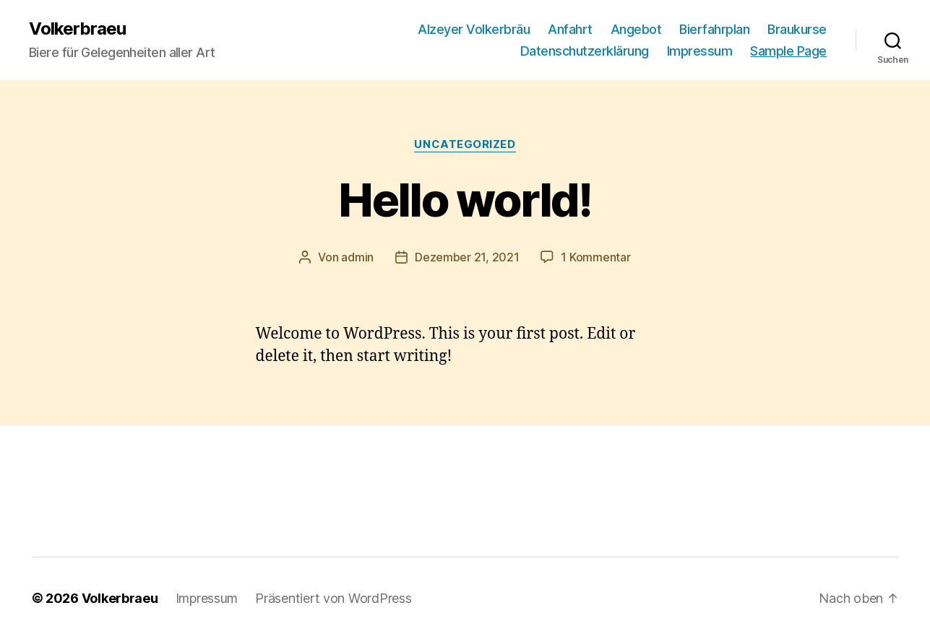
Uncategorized (464, 144)
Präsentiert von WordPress (333, 598)
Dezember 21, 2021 (467, 257)
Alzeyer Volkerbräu (474, 29)
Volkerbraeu (77, 29)
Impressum (700, 50)
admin (357, 257)
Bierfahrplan (714, 29)
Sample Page (788, 50)
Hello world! (464, 199)
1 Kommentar (595, 257)
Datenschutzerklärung (584, 50)
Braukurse (797, 29)
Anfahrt (570, 29)
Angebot (636, 29)
